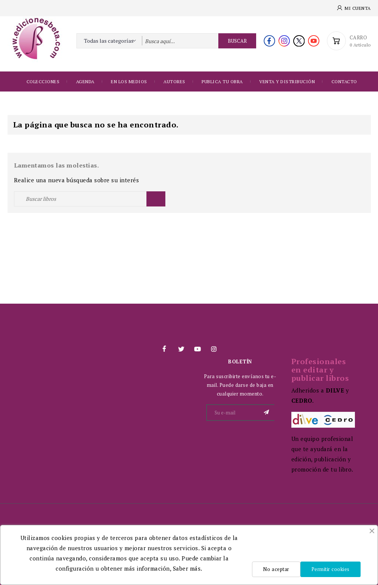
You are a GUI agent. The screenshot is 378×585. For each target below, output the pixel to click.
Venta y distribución (287, 81)
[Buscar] (89, 198)
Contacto (344, 81)
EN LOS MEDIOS (129, 81)
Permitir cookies (330, 569)
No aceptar (276, 569)
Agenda (85, 81)
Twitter (181, 349)
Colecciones (43, 81)
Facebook (164, 349)
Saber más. (187, 568)
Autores (174, 81)
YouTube (197, 349)
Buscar (237, 40)
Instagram (213, 349)
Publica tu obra (222, 81)
